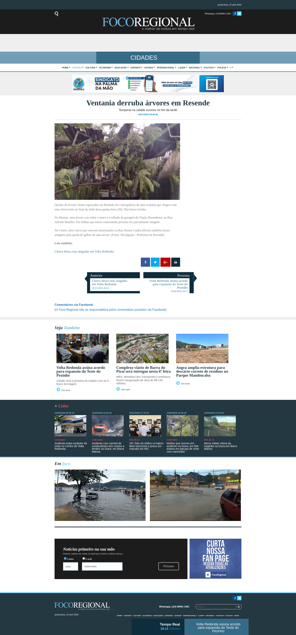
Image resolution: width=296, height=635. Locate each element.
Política (209, 67)
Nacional (194, 67)
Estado (148, 67)
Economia (105, 67)
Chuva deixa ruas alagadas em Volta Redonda (84, 251)
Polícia (221, 67)
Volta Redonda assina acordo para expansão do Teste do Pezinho (218, 627)
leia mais (66, 390)
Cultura (90, 67)
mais (236, 615)
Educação (121, 67)
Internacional (165, 67)
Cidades (77, 67)
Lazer (181, 67)
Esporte (136, 67)
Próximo (168, 566)
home (65, 67)
